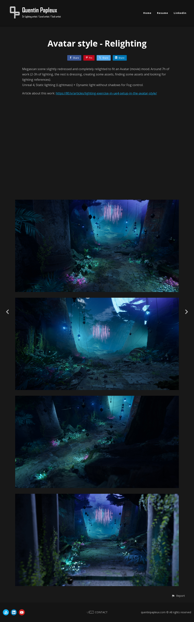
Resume (162, 13)
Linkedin (180, 13)
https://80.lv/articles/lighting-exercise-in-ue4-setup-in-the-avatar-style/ (106, 93)
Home (147, 13)
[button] (178, 596)
